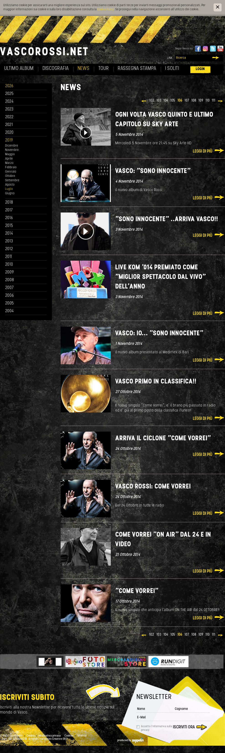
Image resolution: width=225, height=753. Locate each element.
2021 (9, 125)
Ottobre (10, 176)
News (84, 68)
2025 (9, 94)
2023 (9, 109)
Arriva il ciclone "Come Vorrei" (163, 438)
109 (201, 100)
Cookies (69, 736)
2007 (9, 288)
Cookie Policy (105, 9)
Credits (30, 736)
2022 (9, 117)
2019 (9, 140)
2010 (9, 264)
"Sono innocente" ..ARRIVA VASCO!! (166, 219)
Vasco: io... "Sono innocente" (159, 333)
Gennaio (10, 171)
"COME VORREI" (136, 591)
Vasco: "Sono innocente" (153, 171)
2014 (9, 233)
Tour (103, 68)
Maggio (10, 154)
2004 (9, 311)
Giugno (10, 193)
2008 (9, 280)
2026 (9, 86)
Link (170, 58)
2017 (9, 210)
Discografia (56, 68)
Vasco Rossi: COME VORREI (153, 486)
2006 (9, 296)
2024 (9, 102)
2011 (8, 257)
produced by (130, 740)
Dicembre (11, 145)
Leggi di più (202, 151)
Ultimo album (19, 68)
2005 (9, 303)
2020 (9, 133)
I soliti (172, 68)
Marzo (9, 163)
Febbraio (11, 167)
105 (173, 100)
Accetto (156, 728)
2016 (9, 218)
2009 (9, 272)
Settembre (12, 180)
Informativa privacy (50, 736)
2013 (9, 241)
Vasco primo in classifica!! (156, 381)
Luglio (9, 189)
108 (193, 100)
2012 (9, 249)
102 (151, 100)
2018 (9, 202)
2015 (9, 226)
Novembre (12, 150)
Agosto (10, 184)
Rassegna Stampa (137, 68)
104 (166, 100)
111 (213, 100)
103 (159, 100)
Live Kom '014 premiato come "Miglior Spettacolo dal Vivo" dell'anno (160, 277)
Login (200, 69)
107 (187, 100)
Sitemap (82, 736)
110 (208, 100)
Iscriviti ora (184, 727)
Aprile (9, 158)
